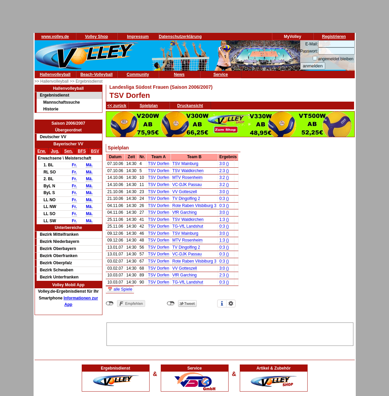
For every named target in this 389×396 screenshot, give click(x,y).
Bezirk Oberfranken (59, 255)
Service (220, 74)
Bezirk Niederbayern (59, 241)
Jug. (55, 151)
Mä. (89, 165)
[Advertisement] (230, 333)
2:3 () (224, 170)
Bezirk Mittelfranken (59, 234)
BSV (95, 151)
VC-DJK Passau (187, 184)
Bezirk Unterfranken (59, 277)
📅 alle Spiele (120, 289)
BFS (82, 151)
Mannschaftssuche (61, 102)
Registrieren (334, 36)
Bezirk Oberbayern (58, 248)
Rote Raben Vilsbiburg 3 (194, 205)
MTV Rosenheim (187, 177)
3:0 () (224, 163)
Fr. (74, 165)
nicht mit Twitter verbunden (171, 303)
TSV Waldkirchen (187, 170)
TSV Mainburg (185, 163)
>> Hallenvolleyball (52, 81)
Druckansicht (190, 105)
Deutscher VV (53, 136)
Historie (51, 109)
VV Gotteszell (184, 191)
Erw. (41, 151)
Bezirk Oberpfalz (56, 262)
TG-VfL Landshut (187, 226)
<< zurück (117, 105)
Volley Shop (96, 36)
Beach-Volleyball (96, 74)
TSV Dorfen (158, 163)
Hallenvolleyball (55, 74)
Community (138, 74)
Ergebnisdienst (55, 95)
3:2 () (224, 177)
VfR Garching (184, 212)
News (179, 74)
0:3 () (224, 198)
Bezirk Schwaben (57, 270)
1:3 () (224, 219)
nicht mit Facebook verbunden (110, 303)
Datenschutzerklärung (180, 36)
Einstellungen (231, 303)
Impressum (138, 36)
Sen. (68, 151)
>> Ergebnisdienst (86, 81)
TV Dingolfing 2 (186, 198)
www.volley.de (55, 36)
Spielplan (149, 105)
